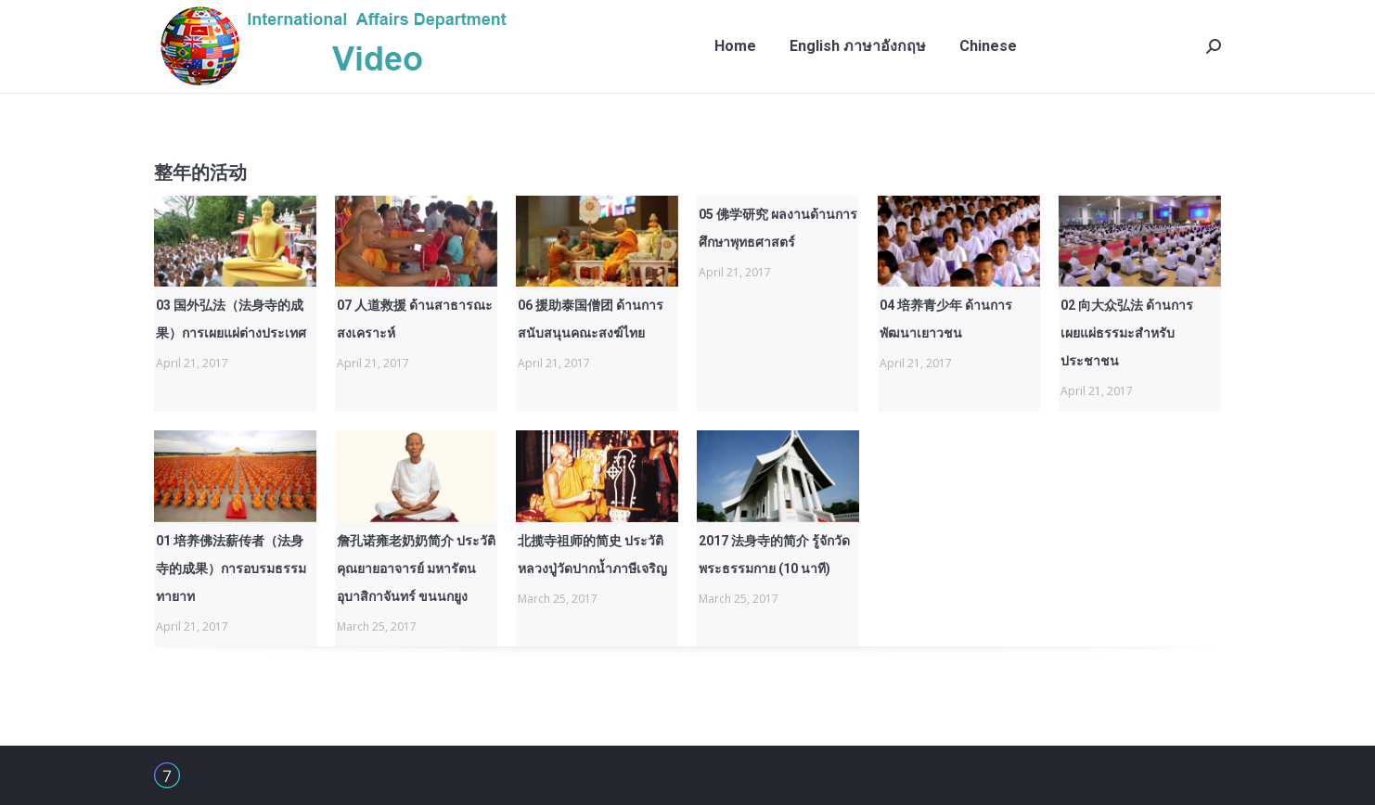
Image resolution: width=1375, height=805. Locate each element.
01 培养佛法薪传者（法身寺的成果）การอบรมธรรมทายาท (231, 568)
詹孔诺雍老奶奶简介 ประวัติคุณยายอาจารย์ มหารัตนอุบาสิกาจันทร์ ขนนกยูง (416, 568)
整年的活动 (200, 172)
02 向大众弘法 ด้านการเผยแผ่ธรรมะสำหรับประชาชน (1126, 333)
